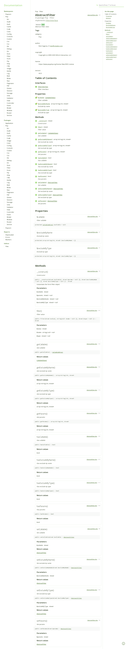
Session (9, 91)
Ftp (8, 61)
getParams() (42, 152)
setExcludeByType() (45, 195)
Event (9, 105)
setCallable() (42, 182)
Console (10, 36)
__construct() (42, 121)
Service (9, 115)
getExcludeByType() (45, 145)
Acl (8, 19)
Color (9, 32)
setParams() (42, 201)
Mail (8, 76)
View (8, 101)
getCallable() (42, 133)
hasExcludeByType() (45, 170)
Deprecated (9, 235)
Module (9, 110)
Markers (8, 240)
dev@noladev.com (56, 46)
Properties (109, 16)
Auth (8, 24)
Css (8, 41)
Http (8, 64)
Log (8, 73)
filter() (40, 127)
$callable (41, 98)
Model (9, 108)
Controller (10, 103)
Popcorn (8, 14)
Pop (6, 17)
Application (9, 123)
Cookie (9, 39)
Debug (9, 49)
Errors (7, 237)
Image (9, 69)
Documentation (13, 5)
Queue (9, 88)
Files (7, 246)
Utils (8, 96)
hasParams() (42, 176)
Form (8, 59)
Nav (8, 81)
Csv (8, 44)
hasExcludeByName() (45, 164)
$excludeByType (43, 110)
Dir (8, 51)
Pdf (8, 86)
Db (8, 46)
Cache (9, 27)
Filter (9, 56)
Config (9, 34)
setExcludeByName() (45, 189)
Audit (9, 22)
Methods (108, 18)
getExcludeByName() (45, 139)
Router (9, 113)
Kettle (9, 71)
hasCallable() (42, 158)
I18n (8, 66)
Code (8, 29)
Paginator (10, 83)
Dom (8, 54)
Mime (9, 78)
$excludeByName (44, 104)
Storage (10, 93)
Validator (10, 98)
